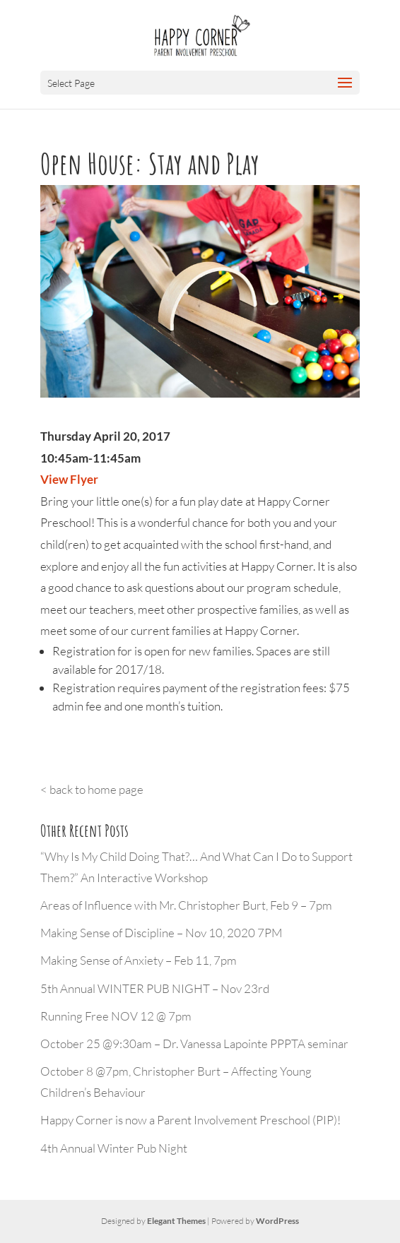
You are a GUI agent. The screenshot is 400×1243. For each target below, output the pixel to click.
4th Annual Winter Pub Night (113, 1148)
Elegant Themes (176, 1220)
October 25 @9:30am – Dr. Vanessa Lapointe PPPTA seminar (194, 1043)
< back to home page (91, 789)
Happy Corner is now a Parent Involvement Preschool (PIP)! (190, 1119)
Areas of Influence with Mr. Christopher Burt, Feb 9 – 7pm (186, 905)
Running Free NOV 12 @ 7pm (116, 1016)
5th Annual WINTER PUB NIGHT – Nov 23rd (154, 988)
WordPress (277, 1220)
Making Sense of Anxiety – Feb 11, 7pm (138, 960)
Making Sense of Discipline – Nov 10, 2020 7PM (161, 932)
